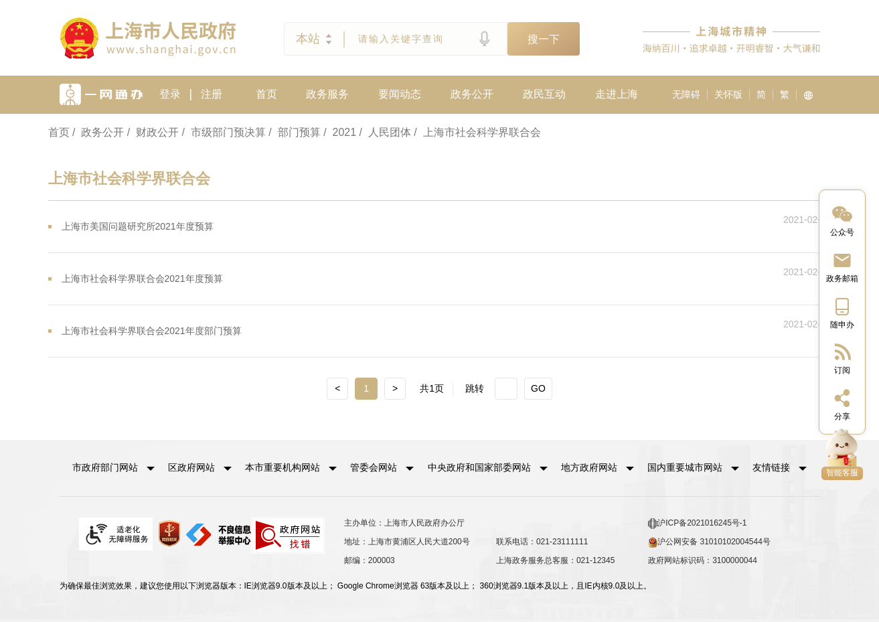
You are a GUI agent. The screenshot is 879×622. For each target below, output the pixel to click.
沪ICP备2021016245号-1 (697, 521)
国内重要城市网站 (684, 466)
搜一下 (544, 39)
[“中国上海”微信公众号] (842, 220)
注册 (211, 94)
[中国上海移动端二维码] (842, 312)
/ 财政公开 (153, 132)
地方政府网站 (588, 466)
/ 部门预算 (294, 132)
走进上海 (616, 94)
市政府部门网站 (105, 466)
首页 (266, 94)
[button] (113, 466)
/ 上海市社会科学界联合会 (477, 132)
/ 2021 (339, 132)
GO (538, 388)
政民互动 (544, 94)
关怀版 (728, 94)
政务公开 (472, 94)
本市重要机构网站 (282, 466)
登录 (170, 94)
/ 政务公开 (98, 132)
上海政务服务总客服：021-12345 (555, 558)
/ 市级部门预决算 (224, 132)
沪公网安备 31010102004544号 (709, 540)
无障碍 (686, 94)
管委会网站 (373, 466)
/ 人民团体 (385, 132)
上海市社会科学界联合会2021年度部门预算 (152, 330)
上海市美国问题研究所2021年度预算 (138, 226)
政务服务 (327, 94)
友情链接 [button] (779, 466)
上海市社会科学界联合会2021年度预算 (142, 278)
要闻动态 (399, 94)
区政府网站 (191, 466)
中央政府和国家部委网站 (478, 466)
